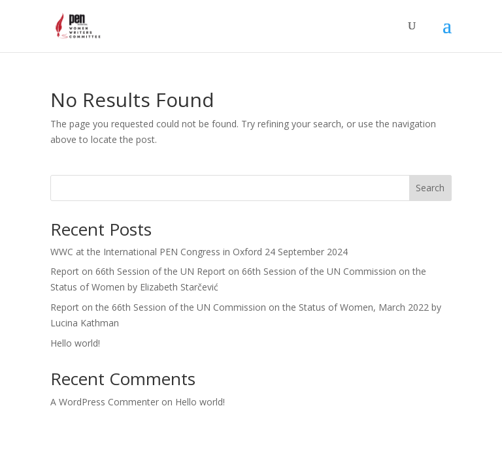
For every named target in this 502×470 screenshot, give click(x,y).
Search (430, 187)
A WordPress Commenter (104, 402)
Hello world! (75, 343)
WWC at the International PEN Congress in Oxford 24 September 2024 (199, 251)
